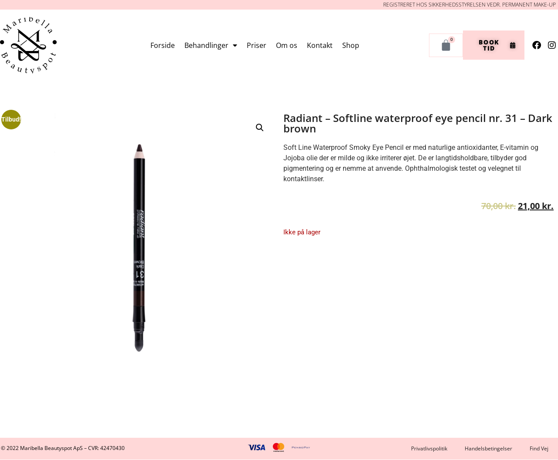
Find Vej (539, 448)
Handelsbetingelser (488, 448)
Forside (162, 45)
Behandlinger (210, 45)
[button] (260, 127)
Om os (286, 45)
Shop (350, 45)
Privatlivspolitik (429, 448)
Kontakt (320, 45)
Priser (256, 45)
